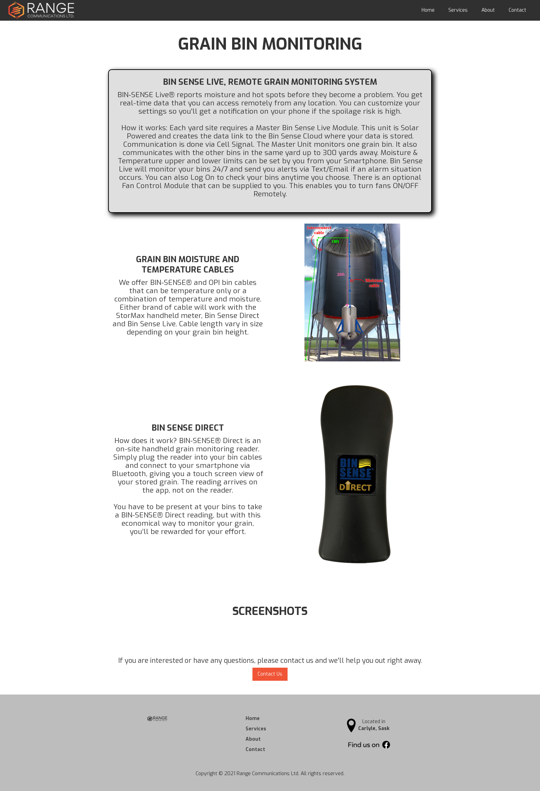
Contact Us (270, 674)
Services (458, 10)
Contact (517, 10)
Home (428, 10)
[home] (38, 10)
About (488, 10)
